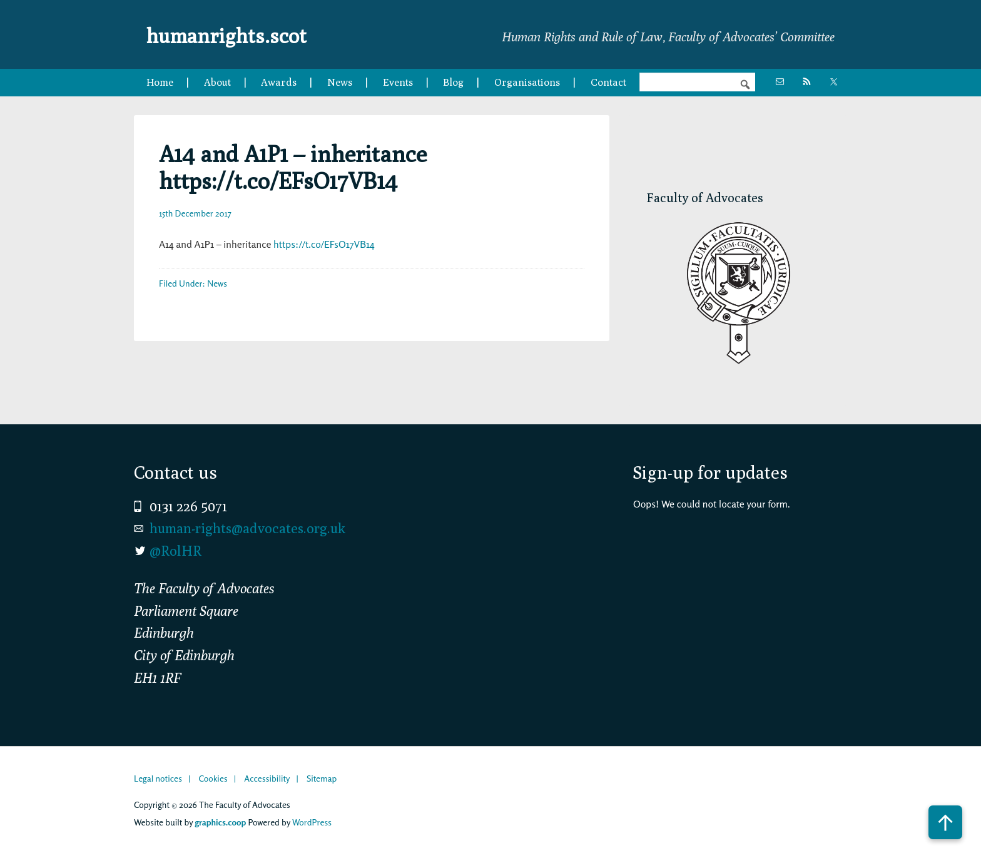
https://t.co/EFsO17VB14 (323, 244)
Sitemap (322, 778)
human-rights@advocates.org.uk (247, 528)
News (217, 283)
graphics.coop (220, 822)
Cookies (212, 778)
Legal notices (158, 778)
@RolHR (175, 551)
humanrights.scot (245, 34)
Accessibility (267, 778)
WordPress (312, 822)
